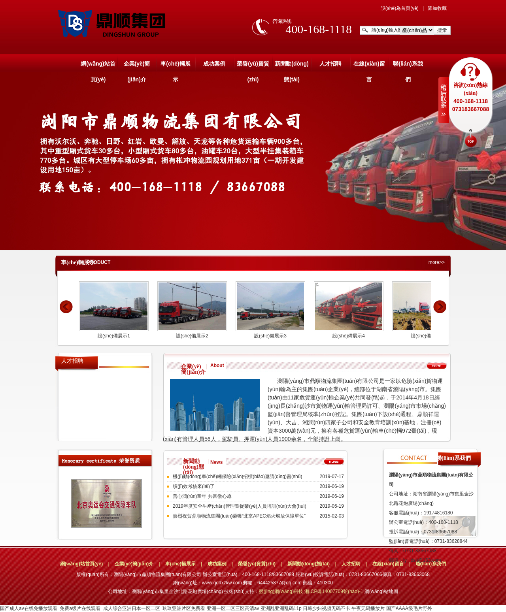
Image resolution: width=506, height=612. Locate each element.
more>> (437, 262)
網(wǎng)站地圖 (381, 591)
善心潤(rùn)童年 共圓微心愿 (202, 496)
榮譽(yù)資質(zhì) (253, 66)
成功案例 (214, 63)
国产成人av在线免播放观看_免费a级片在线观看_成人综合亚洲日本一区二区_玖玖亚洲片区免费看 (102, 608)
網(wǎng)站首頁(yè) (98, 66)
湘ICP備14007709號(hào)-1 (334, 591)
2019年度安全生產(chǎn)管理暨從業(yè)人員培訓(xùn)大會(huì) (239, 506)
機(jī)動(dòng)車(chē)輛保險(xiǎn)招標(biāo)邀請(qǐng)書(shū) (237, 476)
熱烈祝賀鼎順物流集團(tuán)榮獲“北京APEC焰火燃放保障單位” (239, 516)
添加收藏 (437, 8)
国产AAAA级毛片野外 (409, 608)
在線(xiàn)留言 (369, 66)
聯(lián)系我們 (408, 66)
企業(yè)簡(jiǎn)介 (137, 66)
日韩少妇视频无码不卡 (326, 608)
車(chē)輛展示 (175, 66)
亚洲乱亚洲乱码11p (281, 608)
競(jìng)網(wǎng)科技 (281, 591)
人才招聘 (330, 63)
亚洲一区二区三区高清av (233, 608)
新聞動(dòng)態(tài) (292, 66)
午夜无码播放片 (368, 608)
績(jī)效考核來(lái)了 (194, 486)
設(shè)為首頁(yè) (400, 8)
